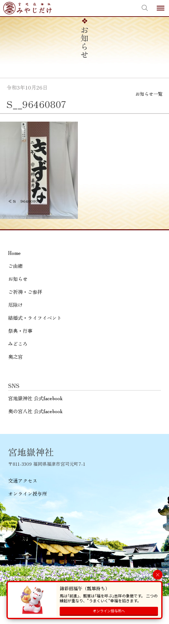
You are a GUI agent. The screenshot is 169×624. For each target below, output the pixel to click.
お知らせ (18, 278)
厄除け (15, 304)
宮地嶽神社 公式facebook (35, 398)
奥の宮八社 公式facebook (35, 411)
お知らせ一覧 (149, 93)
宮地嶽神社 (27, 8)
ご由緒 (15, 265)
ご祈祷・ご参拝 (25, 291)
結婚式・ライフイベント (35, 317)
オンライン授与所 (27, 493)
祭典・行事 (20, 330)
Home (14, 252)
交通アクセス (22, 480)
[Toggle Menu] (160, 8)
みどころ (18, 343)
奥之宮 (15, 356)
